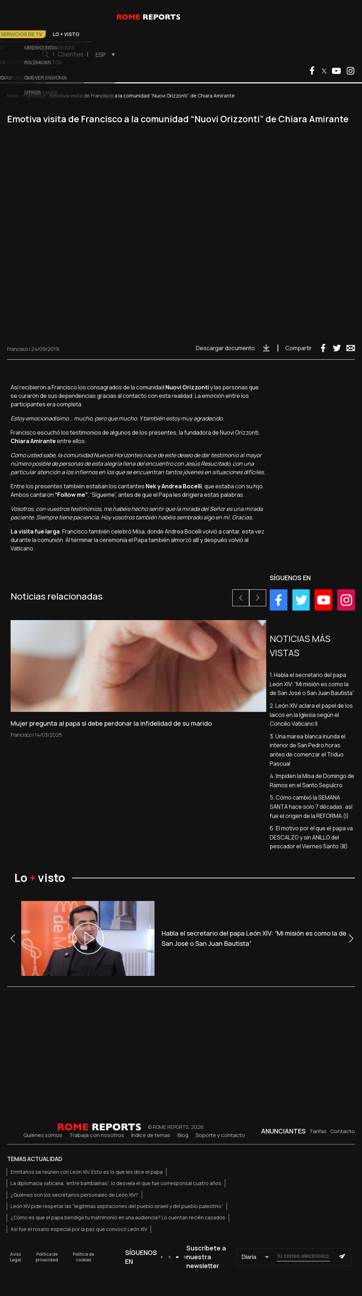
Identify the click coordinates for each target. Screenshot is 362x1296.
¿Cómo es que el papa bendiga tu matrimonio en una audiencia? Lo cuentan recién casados (118, 1217)
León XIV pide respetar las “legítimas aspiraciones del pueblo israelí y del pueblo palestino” (117, 1206)
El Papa (45, 34)
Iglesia (109, 34)
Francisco (34, 95)
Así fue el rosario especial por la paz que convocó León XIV (79, 1229)
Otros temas (147, 34)
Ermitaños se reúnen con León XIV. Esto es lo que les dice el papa (87, 1171)
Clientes (245, 54)
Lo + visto (240, 34)
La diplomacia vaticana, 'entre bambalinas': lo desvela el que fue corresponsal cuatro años (116, 1183)
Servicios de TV (196, 34)
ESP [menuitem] (275, 55)
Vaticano (76, 34)
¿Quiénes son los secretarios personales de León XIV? (74, 1194)
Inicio (13, 95)
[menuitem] (278, 54)
